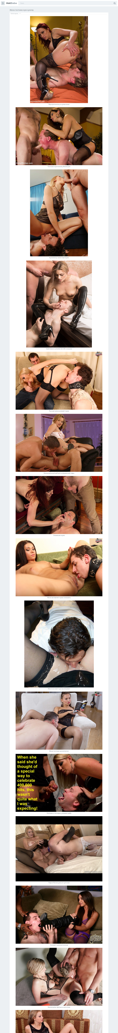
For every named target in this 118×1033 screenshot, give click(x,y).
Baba (11, 3)
